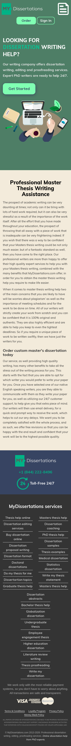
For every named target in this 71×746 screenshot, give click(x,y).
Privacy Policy (56, 711)
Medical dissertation (53, 558)
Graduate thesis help (18, 586)
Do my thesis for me (18, 573)
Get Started (19, 88)
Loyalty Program (37, 711)
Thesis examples (53, 552)
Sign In (45, 20)
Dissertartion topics (18, 580)
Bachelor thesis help (35, 605)
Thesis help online (17, 518)
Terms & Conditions (15, 711)
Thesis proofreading (35, 665)
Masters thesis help (53, 518)
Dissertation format (18, 556)
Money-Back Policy (34, 714)
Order (26, 20)
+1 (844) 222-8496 (35, 472)
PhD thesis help (53, 535)
